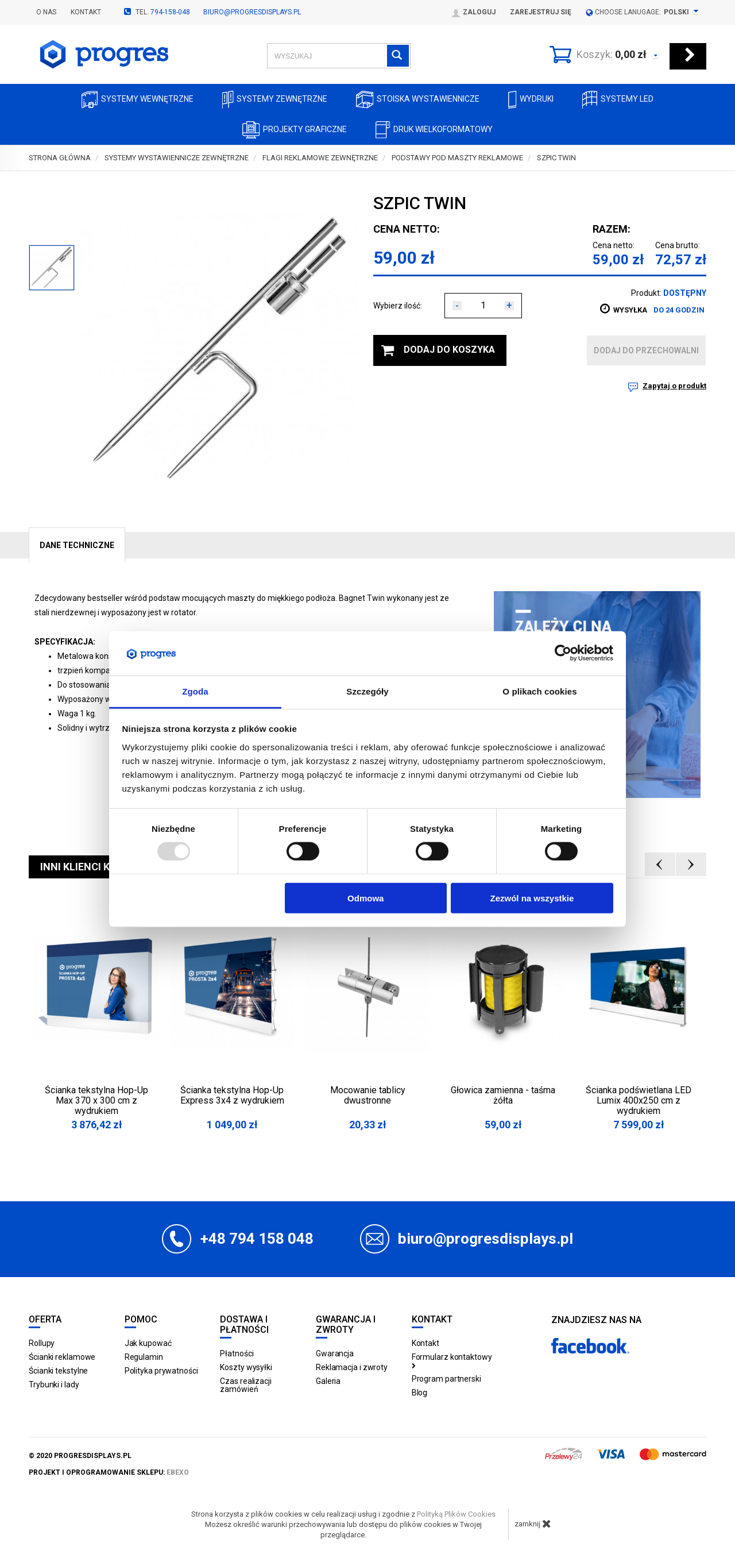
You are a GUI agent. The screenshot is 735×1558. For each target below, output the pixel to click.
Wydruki (531, 100)
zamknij (532, 1523)
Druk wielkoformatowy (434, 130)
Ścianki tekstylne (58, 1370)
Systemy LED (617, 100)
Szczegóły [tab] (367, 691)
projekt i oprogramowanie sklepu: (109, 1472)
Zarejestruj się (540, 12)
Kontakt (86, 12)
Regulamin (144, 1357)
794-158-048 (170, 12)
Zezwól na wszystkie (532, 898)
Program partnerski (446, 1378)
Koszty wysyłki (246, 1367)
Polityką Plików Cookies (456, 1514)
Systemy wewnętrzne (138, 100)
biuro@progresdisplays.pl (252, 12)
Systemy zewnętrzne (274, 100)
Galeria (328, 1381)
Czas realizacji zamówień (246, 1385)
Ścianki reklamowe (62, 1357)
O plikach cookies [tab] (539, 691)
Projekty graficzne (294, 130)
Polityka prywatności (161, 1370)
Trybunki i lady (54, 1384)
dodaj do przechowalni (646, 350)
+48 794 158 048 (257, 1238)
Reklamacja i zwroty (352, 1367)
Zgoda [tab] (195, 691)
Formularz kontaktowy (452, 1360)
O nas (46, 12)
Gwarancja (335, 1353)
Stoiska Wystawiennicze (417, 100)
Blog (420, 1392)
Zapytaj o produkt (674, 385)
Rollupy (42, 1343)
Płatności (236, 1353)
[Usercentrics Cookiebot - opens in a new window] (563, 653)
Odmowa (365, 898)
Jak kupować (148, 1343)
